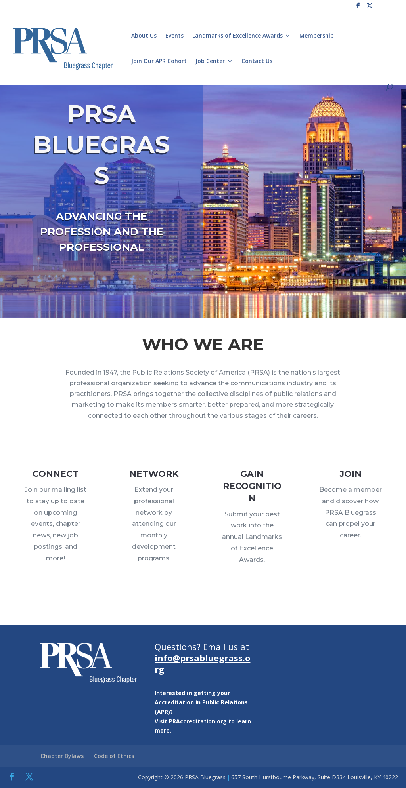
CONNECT (55, 488)
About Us (144, 36)
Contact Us (256, 61)
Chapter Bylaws (62, 755)
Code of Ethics (114, 755)
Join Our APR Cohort (159, 61)
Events (174, 36)
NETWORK (154, 489)
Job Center (210, 61)
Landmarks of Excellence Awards (237, 36)
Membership (316, 36)
